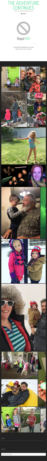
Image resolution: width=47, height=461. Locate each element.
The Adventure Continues (23, 5)
